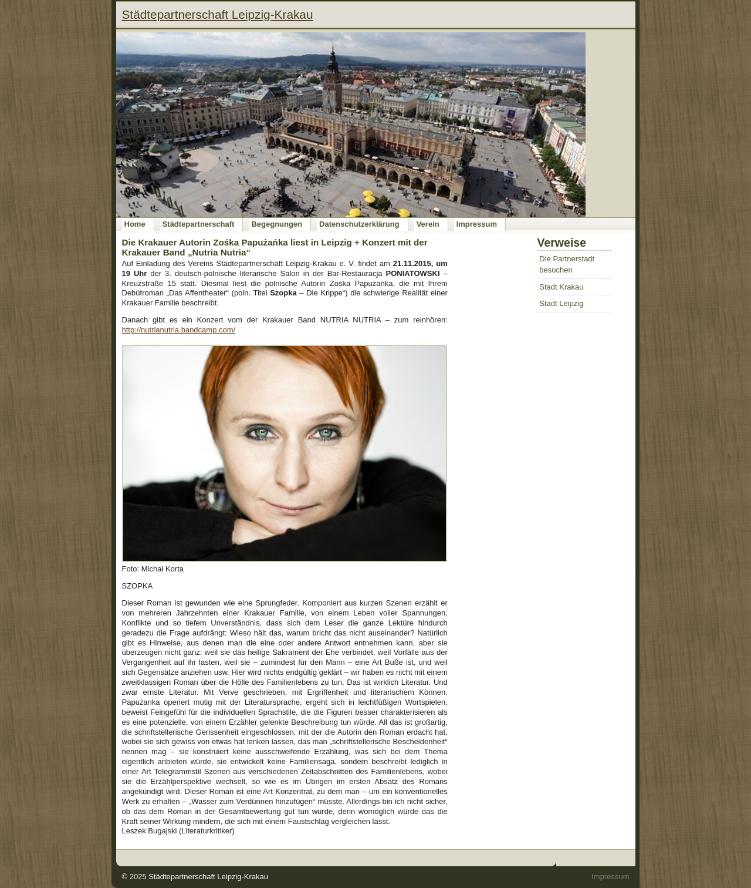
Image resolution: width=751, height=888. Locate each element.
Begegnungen (276, 224)
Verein (428, 224)
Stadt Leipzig (561, 303)
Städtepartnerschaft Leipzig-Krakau (208, 876)
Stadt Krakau (561, 286)
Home (135, 224)
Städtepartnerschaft (199, 224)
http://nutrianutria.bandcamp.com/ (179, 329)
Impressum (476, 224)
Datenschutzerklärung (359, 224)
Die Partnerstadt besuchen (566, 264)
